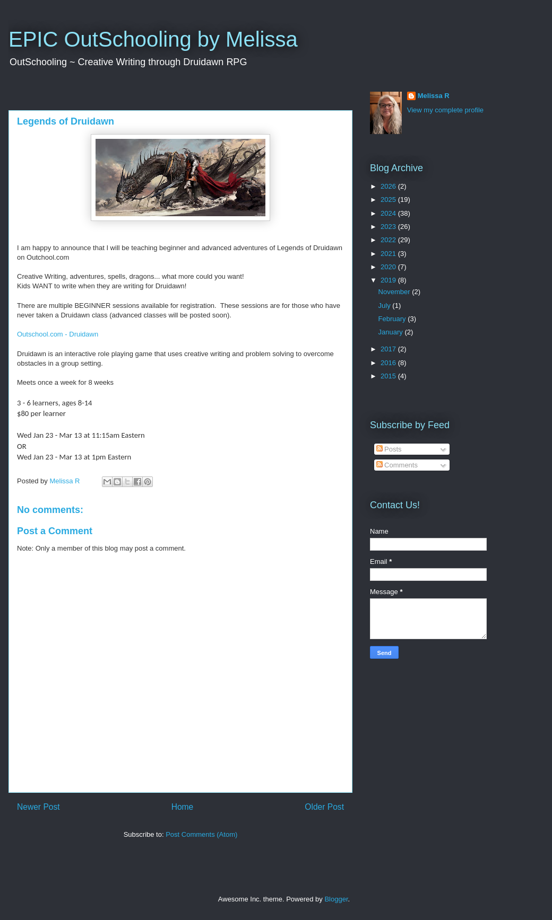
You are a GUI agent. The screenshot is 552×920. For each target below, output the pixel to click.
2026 (389, 186)
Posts (389, 449)
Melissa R (434, 96)
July (385, 305)
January (391, 332)
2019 (389, 280)
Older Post (324, 806)
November (395, 292)
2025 (389, 200)
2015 (389, 376)
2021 (389, 254)
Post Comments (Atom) (201, 834)
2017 (389, 349)
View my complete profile (445, 110)
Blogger (336, 899)
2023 (389, 227)
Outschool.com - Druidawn (57, 334)
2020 (389, 267)
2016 (389, 363)
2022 (389, 240)
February (393, 319)
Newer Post (38, 806)
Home (182, 806)
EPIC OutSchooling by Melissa (153, 39)
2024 (389, 213)
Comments (397, 465)
